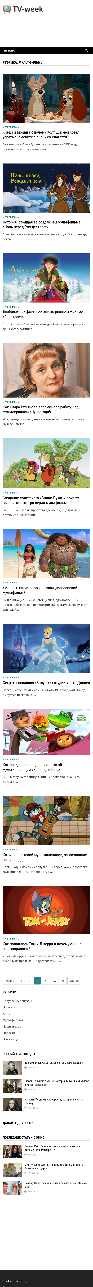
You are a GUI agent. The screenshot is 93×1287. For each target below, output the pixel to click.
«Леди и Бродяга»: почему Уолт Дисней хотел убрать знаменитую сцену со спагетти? (41, 134)
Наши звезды (12, 1026)
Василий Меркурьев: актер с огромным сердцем (53, 1062)
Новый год (10, 1039)
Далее (74, 981)
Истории (9, 1007)
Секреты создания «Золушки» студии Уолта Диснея (46, 682)
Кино (6, 1014)
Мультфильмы (11, 127)
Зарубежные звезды (17, 1001)
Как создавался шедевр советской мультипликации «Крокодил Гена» (32, 767)
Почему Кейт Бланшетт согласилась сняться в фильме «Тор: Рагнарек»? (52, 1148)
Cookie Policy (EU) (15, 1281)
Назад (10, 981)
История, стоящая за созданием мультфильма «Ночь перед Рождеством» (41, 224)
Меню (9, 50)
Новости (9, 1033)
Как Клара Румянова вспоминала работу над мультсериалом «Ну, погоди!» (41, 409)
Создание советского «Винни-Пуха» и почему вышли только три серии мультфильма (41, 500)
